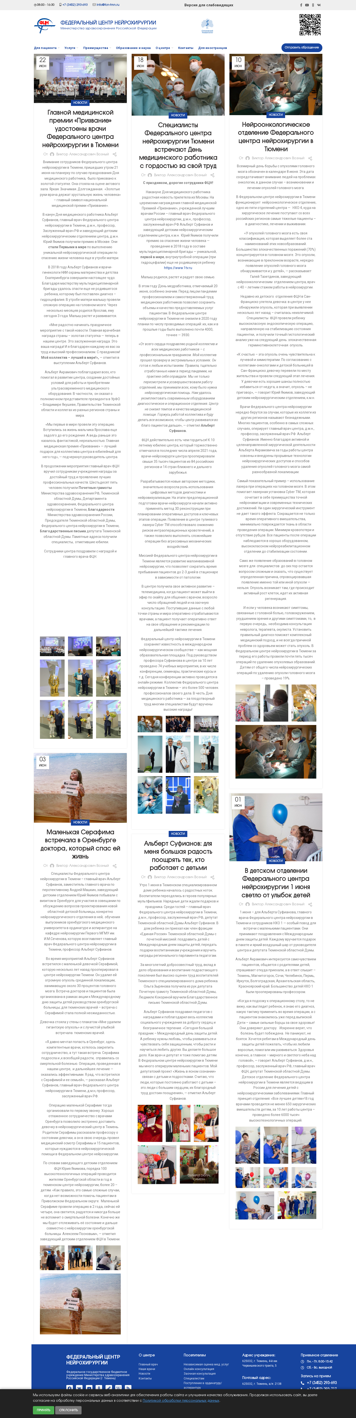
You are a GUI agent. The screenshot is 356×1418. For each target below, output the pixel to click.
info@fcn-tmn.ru (108, 5)
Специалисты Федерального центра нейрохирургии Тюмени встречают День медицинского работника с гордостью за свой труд (178, 146)
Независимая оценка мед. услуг (174, 1364)
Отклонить (68, 1410)
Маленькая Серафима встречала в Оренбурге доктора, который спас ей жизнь (80, 845)
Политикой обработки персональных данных (181, 1400)
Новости (80, 103)
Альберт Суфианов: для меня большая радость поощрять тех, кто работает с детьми (178, 856)
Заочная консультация (168, 1373)
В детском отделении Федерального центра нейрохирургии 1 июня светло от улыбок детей (276, 883)
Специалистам (162, 1378)
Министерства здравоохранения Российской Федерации (109, 28)
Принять (43, 1410)
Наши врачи (115, 1369)
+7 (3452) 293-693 (75, 5)
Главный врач (117, 1364)
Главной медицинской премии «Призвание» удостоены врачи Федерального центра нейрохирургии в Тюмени (80, 129)
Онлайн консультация (167, 1369)
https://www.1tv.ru (178, 268)
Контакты (114, 1378)
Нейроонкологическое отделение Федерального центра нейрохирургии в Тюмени (276, 137)
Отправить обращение (302, 47)
